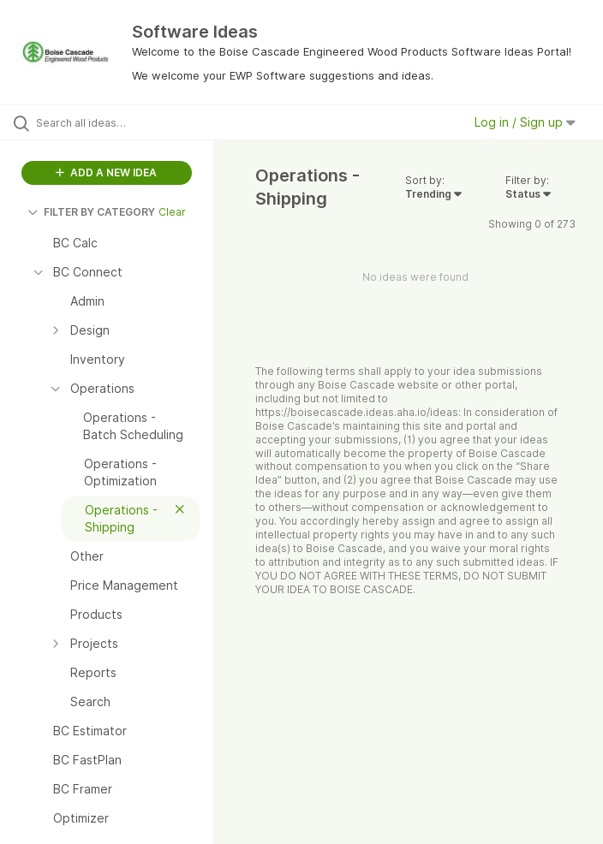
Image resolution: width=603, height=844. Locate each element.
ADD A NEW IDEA (106, 172)
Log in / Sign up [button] (525, 122)
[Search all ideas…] (115, 122)
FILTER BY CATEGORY (91, 211)
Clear (172, 211)
